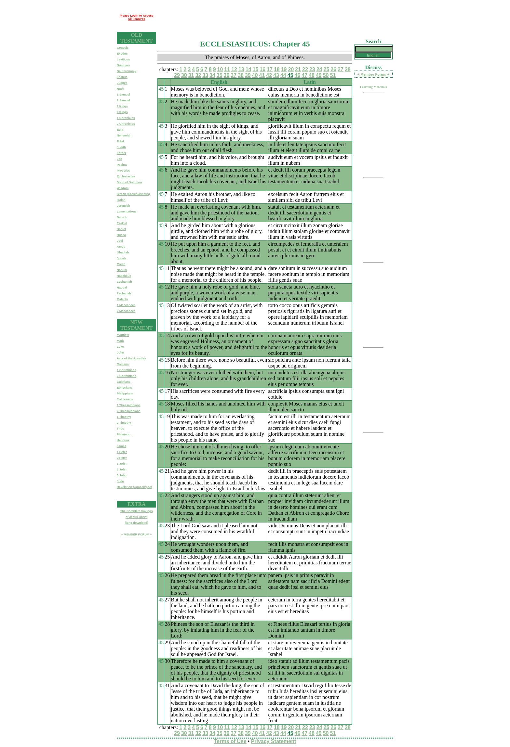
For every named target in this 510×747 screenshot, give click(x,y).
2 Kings (122, 112)
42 (269, 75)
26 (333, 69)
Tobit (120, 141)
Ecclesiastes (126, 176)
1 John (122, 463)
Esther (121, 153)
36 (227, 75)
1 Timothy (124, 417)
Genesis (122, 47)
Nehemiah (124, 135)
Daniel (121, 229)
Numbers (123, 65)
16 (262, 69)
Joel (120, 240)
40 (255, 75)
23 (312, 69)
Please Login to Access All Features (137, 17)
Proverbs (123, 170)
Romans (123, 364)
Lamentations (127, 211)
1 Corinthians (126, 370)
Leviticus (123, 59)
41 (262, 75)
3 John (122, 475)
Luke (120, 346)
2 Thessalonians (129, 411)
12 (234, 69)
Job (119, 159)
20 (291, 69)
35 (219, 75)
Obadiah (123, 252)
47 (304, 75)
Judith (121, 147)
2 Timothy (124, 422)
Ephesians (124, 387)
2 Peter (122, 457)
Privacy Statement (273, 741)
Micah (121, 264)
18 (277, 69)
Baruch (122, 217)
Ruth (120, 88)
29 (177, 75)
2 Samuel (123, 100)
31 (191, 75)
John (120, 352)
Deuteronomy (126, 71)
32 (198, 75)
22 (305, 69)
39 (248, 75)
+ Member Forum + (373, 74)
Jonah (121, 258)
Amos (121, 246)
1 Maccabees (126, 305)
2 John (122, 469)
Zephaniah (124, 281)
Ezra (120, 129)
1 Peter (122, 452)
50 (326, 75)
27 (340, 69)
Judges (122, 82)
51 (333, 75)
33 (205, 75)
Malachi (122, 299)
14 (248, 69)
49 (319, 75)
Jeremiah (123, 205)
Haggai (122, 287)
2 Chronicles (126, 123)
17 (270, 69)
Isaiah (121, 199)
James (121, 446)
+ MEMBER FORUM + (136, 534)
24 (319, 69)
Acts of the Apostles (131, 358)
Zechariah (124, 293)
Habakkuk (124, 275)
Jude (120, 481)
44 (283, 75)
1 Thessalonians (129, 405)
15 (256, 69)
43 (276, 75)
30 (184, 75)
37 (233, 75)
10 (220, 69)
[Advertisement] (274, 17)
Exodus (122, 53)
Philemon (123, 434)
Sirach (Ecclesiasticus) (133, 194)
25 (326, 69)
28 (348, 69)
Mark (120, 340)
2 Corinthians (126, 376)
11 (227, 69)
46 (298, 75)
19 (284, 69)
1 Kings (122, 106)
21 (298, 69)
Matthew (123, 335)
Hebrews (123, 440)
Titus (120, 428)
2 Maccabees (126, 311)
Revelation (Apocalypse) (134, 487)
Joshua (122, 77)
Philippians (125, 393)
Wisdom (122, 188)
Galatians (123, 381)
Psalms (122, 164)
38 (241, 75)
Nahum (122, 270)
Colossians (125, 399)
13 (241, 69)
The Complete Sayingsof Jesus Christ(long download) (136, 516)
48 (312, 75)
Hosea (121, 235)
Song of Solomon (129, 182)
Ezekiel (122, 223)
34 (212, 75)
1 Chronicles (126, 118)
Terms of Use (230, 741)
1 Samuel (123, 94)
